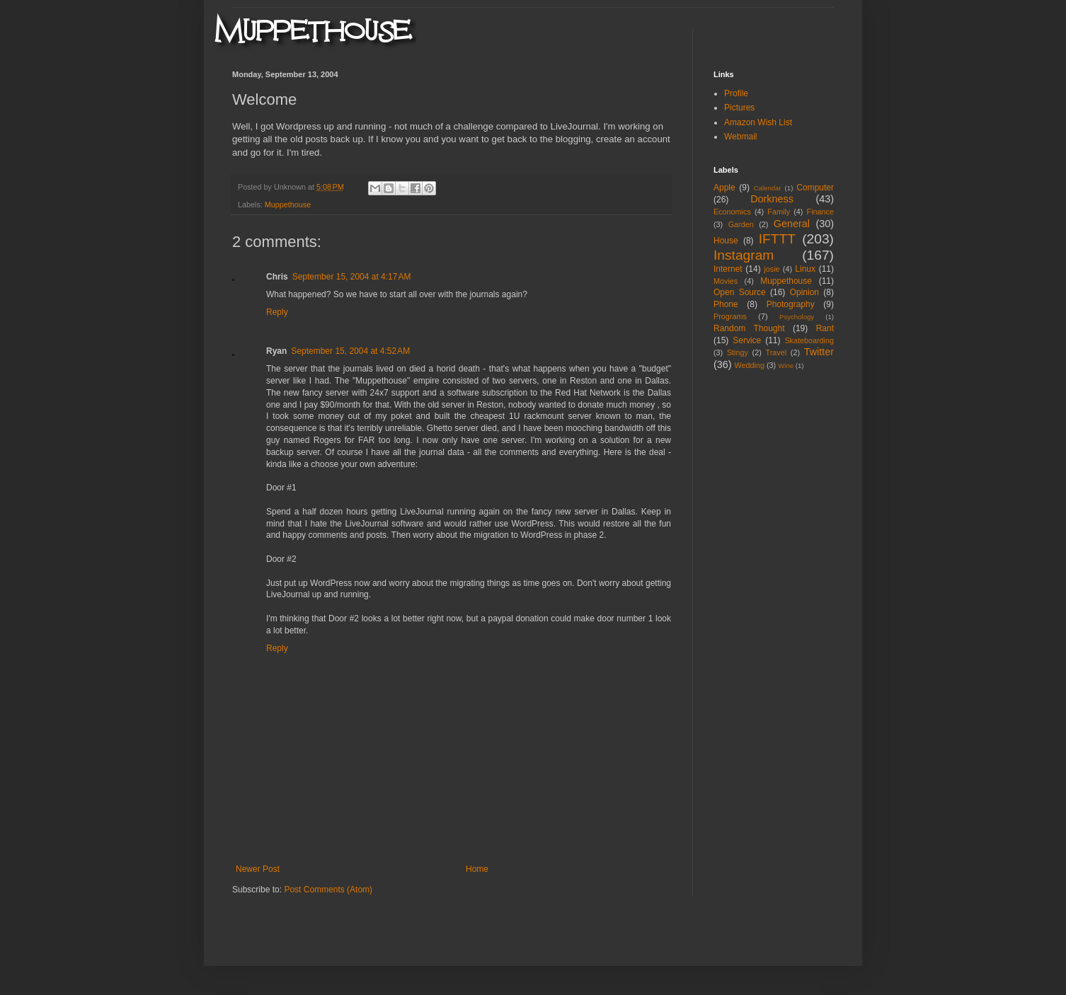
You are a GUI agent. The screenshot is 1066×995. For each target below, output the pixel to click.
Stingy (737, 352)
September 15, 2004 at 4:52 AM (350, 351)
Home (477, 869)
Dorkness (771, 199)
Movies (725, 281)
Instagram (743, 255)
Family (778, 211)
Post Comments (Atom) (328, 890)
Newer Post (258, 869)
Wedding (749, 365)
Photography (791, 304)
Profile (736, 93)
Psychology (796, 317)
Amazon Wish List (758, 122)
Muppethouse (288, 204)
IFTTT (777, 238)
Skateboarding (809, 340)
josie (771, 269)
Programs (730, 316)
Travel (775, 352)
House (725, 241)
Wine (785, 365)
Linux (805, 269)
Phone (725, 304)
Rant (825, 328)
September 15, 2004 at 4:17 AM (351, 277)
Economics (732, 211)
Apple (724, 187)
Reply (277, 312)
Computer (815, 187)
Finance (820, 211)
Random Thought (749, 328)
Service (747, 340)
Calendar (767, 188)
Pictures (739, 108)
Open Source (739, 292)
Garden (741, 224)
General (792, 223)
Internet (728, 269)
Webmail (740, 137)
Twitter (819, 351)
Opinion (804, 292)
